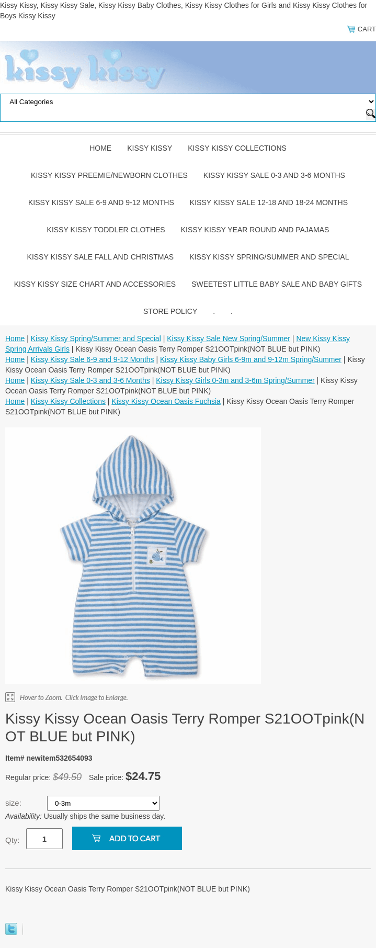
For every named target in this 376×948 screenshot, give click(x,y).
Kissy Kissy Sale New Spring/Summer (228, 338)
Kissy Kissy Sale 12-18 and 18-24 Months (269, 202)
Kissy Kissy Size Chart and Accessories (95, 284)
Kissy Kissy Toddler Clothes (106, 229)
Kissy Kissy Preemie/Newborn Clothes (109, 175)
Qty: (12, 840)
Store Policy (170, 311)
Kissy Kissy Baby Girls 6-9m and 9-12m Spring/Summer (250, 359)
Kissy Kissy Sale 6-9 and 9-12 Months (101, 202)
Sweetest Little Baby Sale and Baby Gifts (276, 284)
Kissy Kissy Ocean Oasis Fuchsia (166, 401)
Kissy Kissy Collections (237, 148)
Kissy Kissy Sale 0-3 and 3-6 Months (274, 175)
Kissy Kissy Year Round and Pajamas (255, 229)
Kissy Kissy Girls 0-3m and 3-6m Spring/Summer (235, 380)
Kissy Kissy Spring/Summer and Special (269, 257)
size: (14, 802)
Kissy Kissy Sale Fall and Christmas (100, 257)
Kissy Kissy (149, 148)
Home (100, 148)
